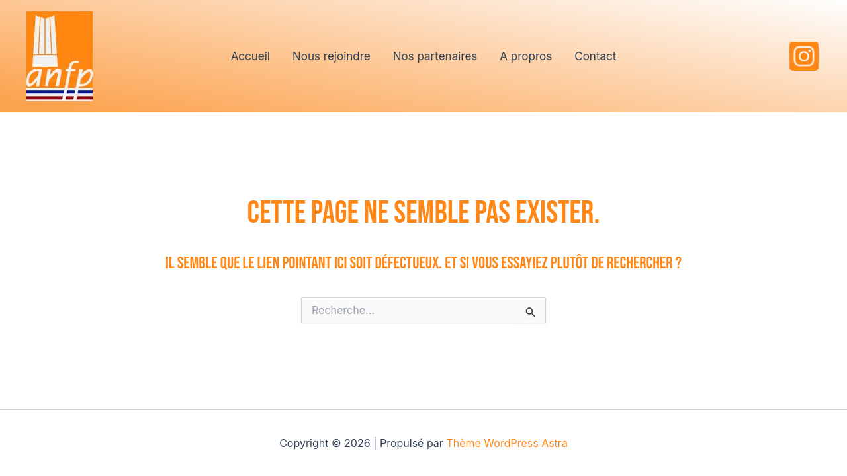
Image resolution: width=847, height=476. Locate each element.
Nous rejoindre (331, 56)
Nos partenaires (435, 56)
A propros (526, 56)
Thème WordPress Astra (506, 443)
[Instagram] (804, 56)
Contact (595, 56)
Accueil (250, 56)
